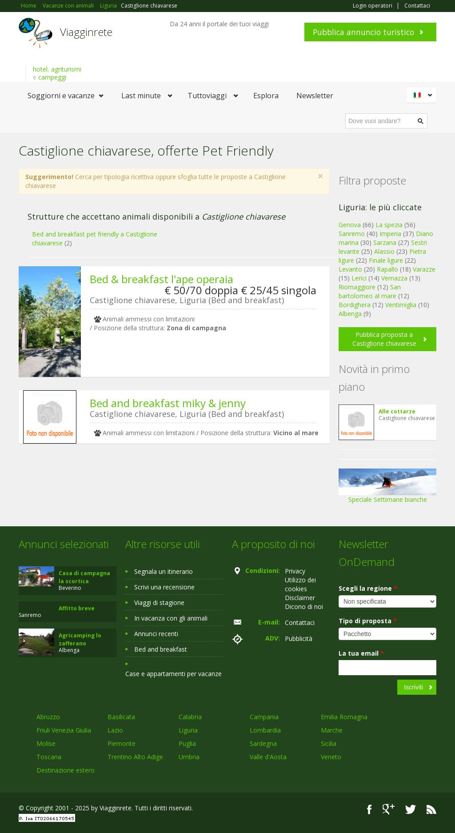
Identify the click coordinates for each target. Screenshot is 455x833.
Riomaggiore (357, 287)
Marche (332, 730)
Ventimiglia (401, 304)
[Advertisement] (170, 519)
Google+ (389, 809)
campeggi (52, 77)
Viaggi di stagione (159, 602)
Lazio (115, 730)
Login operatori (372, 6)
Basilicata (121, 717)
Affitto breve (77, 608)
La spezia (389, 224)
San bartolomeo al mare (370, 291)
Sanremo (352, 233)
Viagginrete (86, 31)
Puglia (187, 743)
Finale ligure (386, 260)
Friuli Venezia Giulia (63, 730)
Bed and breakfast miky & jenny (168, 403)
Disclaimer (300, 597)
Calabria (190, 717)
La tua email (361, 653)
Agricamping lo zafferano (80, 639)
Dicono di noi (304, 606)
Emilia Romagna (344, 717)
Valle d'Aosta (268, 757)
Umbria (189, 757)
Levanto (350, 269)
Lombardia (265, 730)
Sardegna (263, 743)
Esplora (266, 95)
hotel (40, 69)
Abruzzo (48, 717)
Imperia (390, 233)
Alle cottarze (397, 411)
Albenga (350, 313)
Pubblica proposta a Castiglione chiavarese (384, 339)
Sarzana (384, 242)
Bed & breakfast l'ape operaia (161, 279)
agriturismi (66, 69)
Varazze (424, 269)
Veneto (331, 757)
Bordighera (355, 304)
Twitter (410, 809)
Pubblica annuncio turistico (363, 32)
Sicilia (328, 743)
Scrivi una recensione (164, 587)
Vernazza (394, 278)
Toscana (48, 757)
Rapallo (387, 269)
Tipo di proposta (368, 621)
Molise (46, 743)
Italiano (423, 95)
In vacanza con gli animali (171, 618)
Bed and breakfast (160, 649)
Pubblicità (298, 638)
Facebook (369, 809)
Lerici (359, 278)
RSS (431, 809)
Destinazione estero (65, 770)
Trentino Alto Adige (135, 757)
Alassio (384, 251)
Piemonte (122, 743)
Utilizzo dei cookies (300, 584)
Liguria (188, 730)
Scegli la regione (368, 588)
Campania (264, 717)
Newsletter (314, 95)
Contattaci (417, 6)
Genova (350, 224)
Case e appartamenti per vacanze (173, 673)
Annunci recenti (156, 633)
